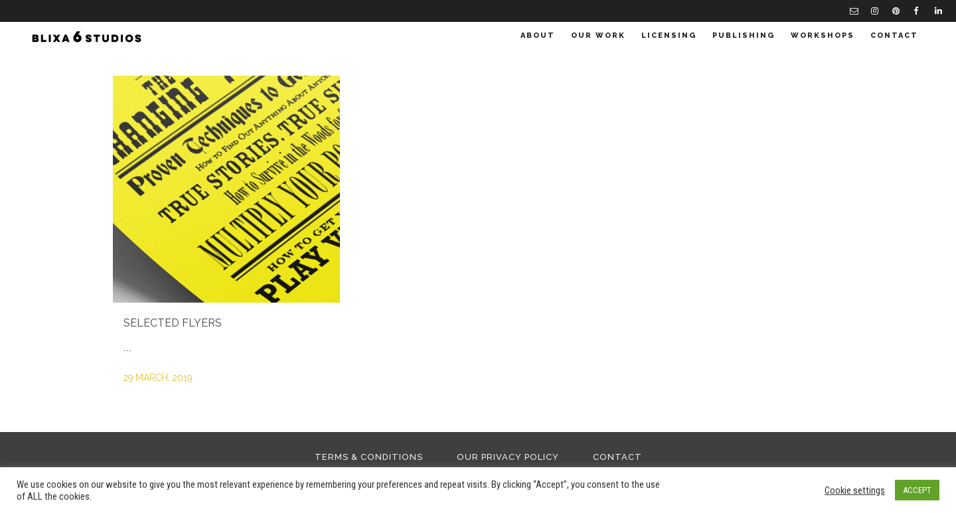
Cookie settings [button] (855, 490)
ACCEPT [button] (917, 490)
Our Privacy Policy (508, 457)
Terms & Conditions (369, 457)
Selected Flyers (172, 323)
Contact (617, 457)
